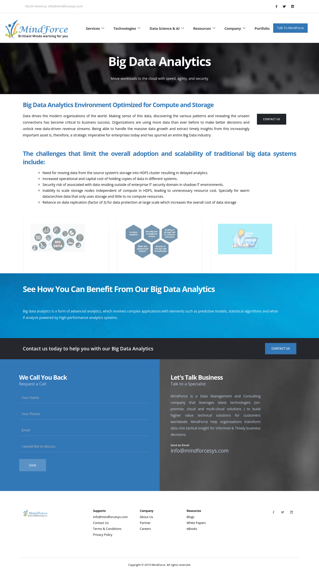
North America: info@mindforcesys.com (54, 6)
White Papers (196, 523)
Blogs (191, 517)
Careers (145, 529)
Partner (145, 523)
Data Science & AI (167, 28)
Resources (205, 28)
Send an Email (180, 445)
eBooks (192, 529)
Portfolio (261, 28)
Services (96, 28)
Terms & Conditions (107, 529)
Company (235, 28)
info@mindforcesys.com (110, 517)
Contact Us (271, 119)
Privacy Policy (103, 535)
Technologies (128, 28)
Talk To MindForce (290, 28)
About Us (146, 517)
